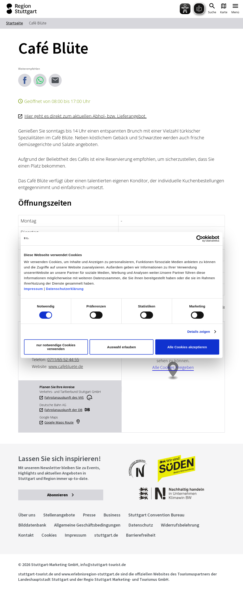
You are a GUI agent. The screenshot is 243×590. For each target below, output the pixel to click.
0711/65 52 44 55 (63, 359)
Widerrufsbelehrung (180, 525)
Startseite (14, 23)
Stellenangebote (59, 515)
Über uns (26, 515)
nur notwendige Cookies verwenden (55, 347)
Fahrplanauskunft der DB (63, 410)
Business (111, 515)
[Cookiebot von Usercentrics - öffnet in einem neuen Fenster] (199, 238)
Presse (89, 515)
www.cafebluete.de (65, 366)
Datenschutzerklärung (65, 289)
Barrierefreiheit (140, 535)
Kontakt (26, 535)
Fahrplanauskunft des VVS (64, 398)
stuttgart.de (106, 535)
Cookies (49, 535)
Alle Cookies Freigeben (173, 367)
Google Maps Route (59, 422)
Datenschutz (140, 525)
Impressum (33, 289)
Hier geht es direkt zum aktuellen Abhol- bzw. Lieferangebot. (85, 116)
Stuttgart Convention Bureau (156, 515)
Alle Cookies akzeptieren (187, 347)
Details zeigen (198, 331)
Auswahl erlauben (121, 347)
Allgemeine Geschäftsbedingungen (87, 525)
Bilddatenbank (32, 525)
